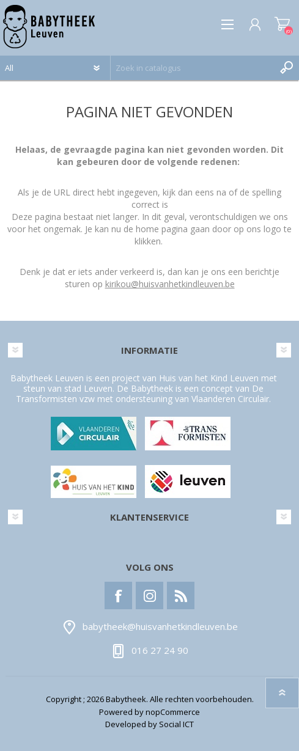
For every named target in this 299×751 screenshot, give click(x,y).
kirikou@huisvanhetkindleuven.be (170, 284)
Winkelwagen (282, 24)
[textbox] (193, 68)
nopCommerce (173, 711)
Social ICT (176, 724)
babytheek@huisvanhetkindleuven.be (160, 627)
